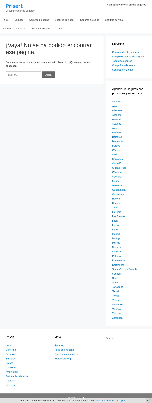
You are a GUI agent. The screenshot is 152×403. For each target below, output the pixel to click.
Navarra (116, 247)
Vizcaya (116, 309)
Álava (115, 106)
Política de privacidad (17, 376)
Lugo (115, 229)
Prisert (14, 5)
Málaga (116, 238)
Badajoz (116, 132)
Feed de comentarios (66, 354)
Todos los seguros (41, 28)
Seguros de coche (39, 20)
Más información (105, 400)
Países (9, 363)
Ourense (117, 251)
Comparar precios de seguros (128, 56)
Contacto (11, 367)
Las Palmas (118, 216)
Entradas (11, 358)
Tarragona (117, 287)
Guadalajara (119, 189)
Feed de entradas (64, 349)
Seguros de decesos (14, 28)
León (115, 220)
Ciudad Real (119, 167)
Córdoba (117, 172)
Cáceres (116, 150)
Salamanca (118, 265)
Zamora (116, 313)
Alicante (116, 115)
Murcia (116, 242)
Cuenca (116, 176)
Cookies (10, 380)
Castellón (117, 163)
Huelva (116, 198)
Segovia (116, 273)
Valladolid (117, 304)
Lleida (115, 225)
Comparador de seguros (125, 52)
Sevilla (115, 278)
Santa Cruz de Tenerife (124, 269)
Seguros (19, 20)
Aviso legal (12, 371)
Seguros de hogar (64, 20)
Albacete (117, 110)
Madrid (116, 234)
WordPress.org (63, 358)
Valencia (116, 300)
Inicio (6, 20)
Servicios (11, 349)
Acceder (59, 345)
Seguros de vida (114, 20)
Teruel (115, 291)
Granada (117, 185)
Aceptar (121, 400)
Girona (116, 181)
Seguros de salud (89, 20)
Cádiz (115, 154)
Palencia (117, 256)
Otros (60, 28)
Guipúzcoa (118, 194)
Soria (115, 282)
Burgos (116, 145)
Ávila (115, 128)
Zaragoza (117, 317)
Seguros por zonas (122, 69)
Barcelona (117, 141)
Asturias (116, 123)
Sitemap (10, 385)
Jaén (115, 207)
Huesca (116, 203)
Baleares (117, 137)
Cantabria (117, 159)
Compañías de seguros (125, 65)
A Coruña (117, 101)
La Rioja (116, 212)
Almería (116, 119)
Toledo (115, 295)
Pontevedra (118, 260)
